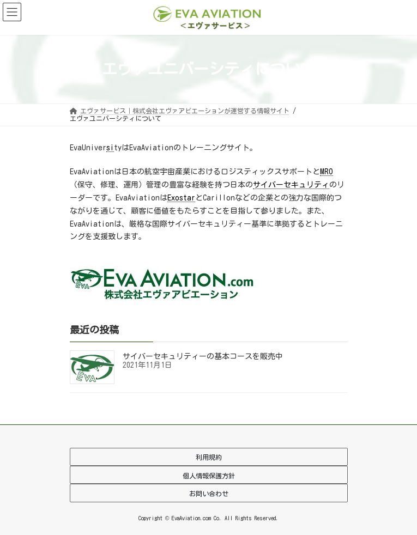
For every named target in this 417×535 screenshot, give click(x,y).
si (110, 147)
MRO (326, 171)
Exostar (181, 198)
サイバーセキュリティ (291, 185)
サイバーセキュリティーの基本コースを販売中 (203, 356)
